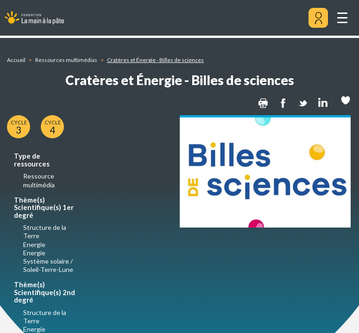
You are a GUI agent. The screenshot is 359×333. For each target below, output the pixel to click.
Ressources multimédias (66, 59)
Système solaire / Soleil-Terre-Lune (48, 265)
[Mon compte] (318, 18)
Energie (34, 244)
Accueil (16, 59)
